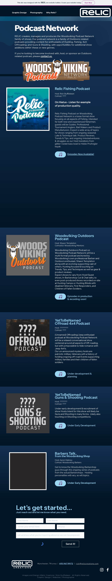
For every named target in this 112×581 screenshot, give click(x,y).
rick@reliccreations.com (87, 564)
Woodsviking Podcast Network (70, 253)
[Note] (60, 154)
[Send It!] (70, 544)
